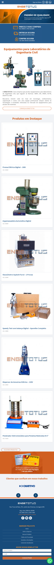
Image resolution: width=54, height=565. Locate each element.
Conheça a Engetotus (27, 108)
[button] (4, 16)
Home (27, 528)
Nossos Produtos (27, 534)
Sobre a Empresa (27, 531)
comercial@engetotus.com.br (27, 514)
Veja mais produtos (10, 450)
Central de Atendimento (27, 543)
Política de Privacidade (27, 537)
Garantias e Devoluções (27, 540)
